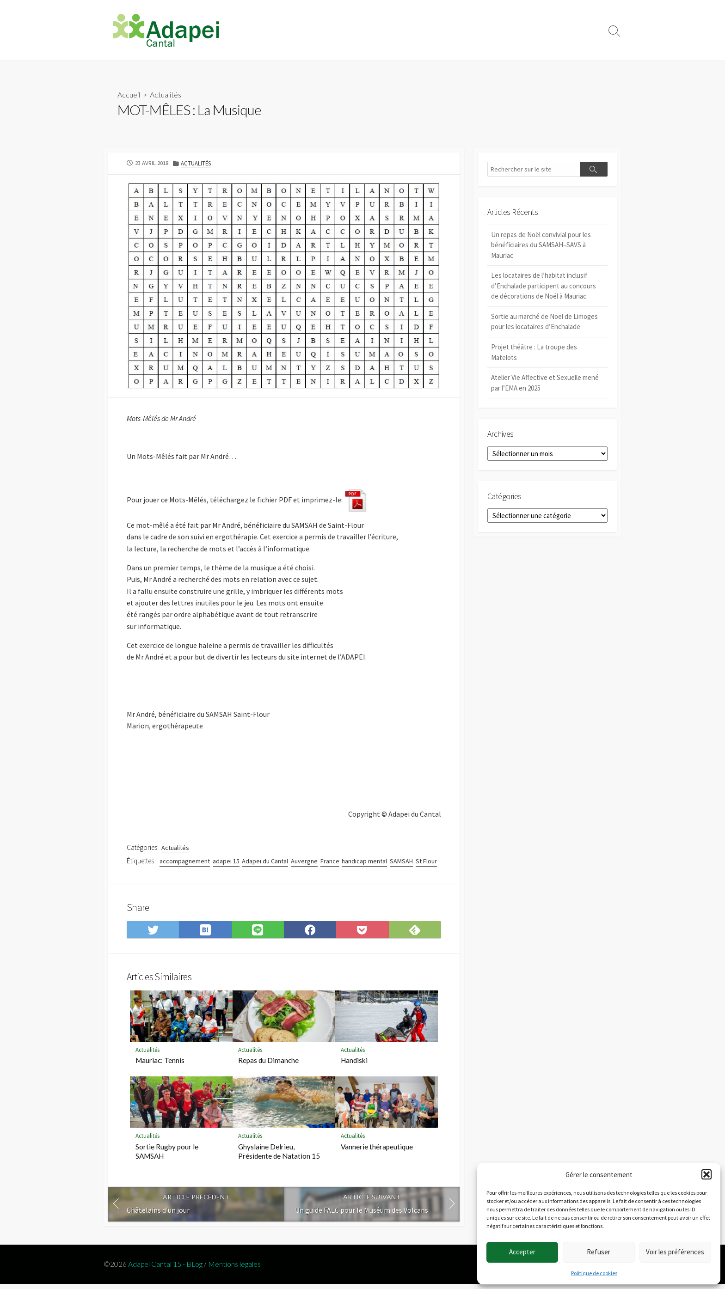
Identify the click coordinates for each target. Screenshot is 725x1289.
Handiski (354, 1065)
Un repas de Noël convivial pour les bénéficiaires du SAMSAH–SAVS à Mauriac (541, 245)
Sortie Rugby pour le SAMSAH (166, 1156)
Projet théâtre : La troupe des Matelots (534, 352)
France (329, 865)
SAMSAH (401, 865)
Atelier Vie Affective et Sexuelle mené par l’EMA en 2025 (545, 383)
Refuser (598, 1251)
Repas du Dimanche (268, 1065)
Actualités (165, 94)
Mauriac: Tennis (159, 1065)
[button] (706, 1174)
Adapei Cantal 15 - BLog (165, 1269)
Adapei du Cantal (265, 865)
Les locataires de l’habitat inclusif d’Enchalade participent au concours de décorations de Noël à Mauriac (543, 286)
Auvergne (304, 865)
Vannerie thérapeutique (377, 1151)
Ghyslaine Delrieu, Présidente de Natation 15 (279, 1156)
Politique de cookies (594, 1273)
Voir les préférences (675, 1251)
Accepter (522, 1251)
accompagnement (185, 865)
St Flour (426, 865)
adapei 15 (226, 865)
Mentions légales (234, 1269)
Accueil (128, 94)
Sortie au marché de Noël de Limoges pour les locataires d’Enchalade (544, 322)
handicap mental (364, 865)
